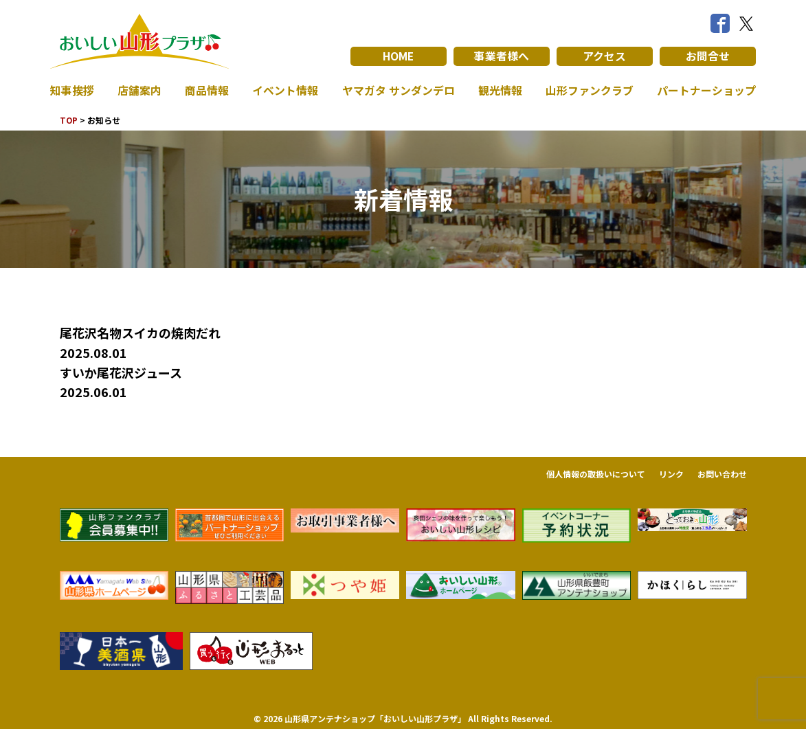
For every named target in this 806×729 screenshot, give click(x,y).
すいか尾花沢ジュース (121, 372)
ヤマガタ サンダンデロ (398, 90)
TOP (69, 120)
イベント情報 (285, 90)
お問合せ (708, 56)
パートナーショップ (706, 90)
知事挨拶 (72, 90)
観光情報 (500, 90)
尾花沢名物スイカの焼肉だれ (140, 332)
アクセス (604, 56)
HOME (398, 56)
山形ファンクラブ (590, 90)
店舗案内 (139, 90)
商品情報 (207, 90)
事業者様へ (501, 56)
